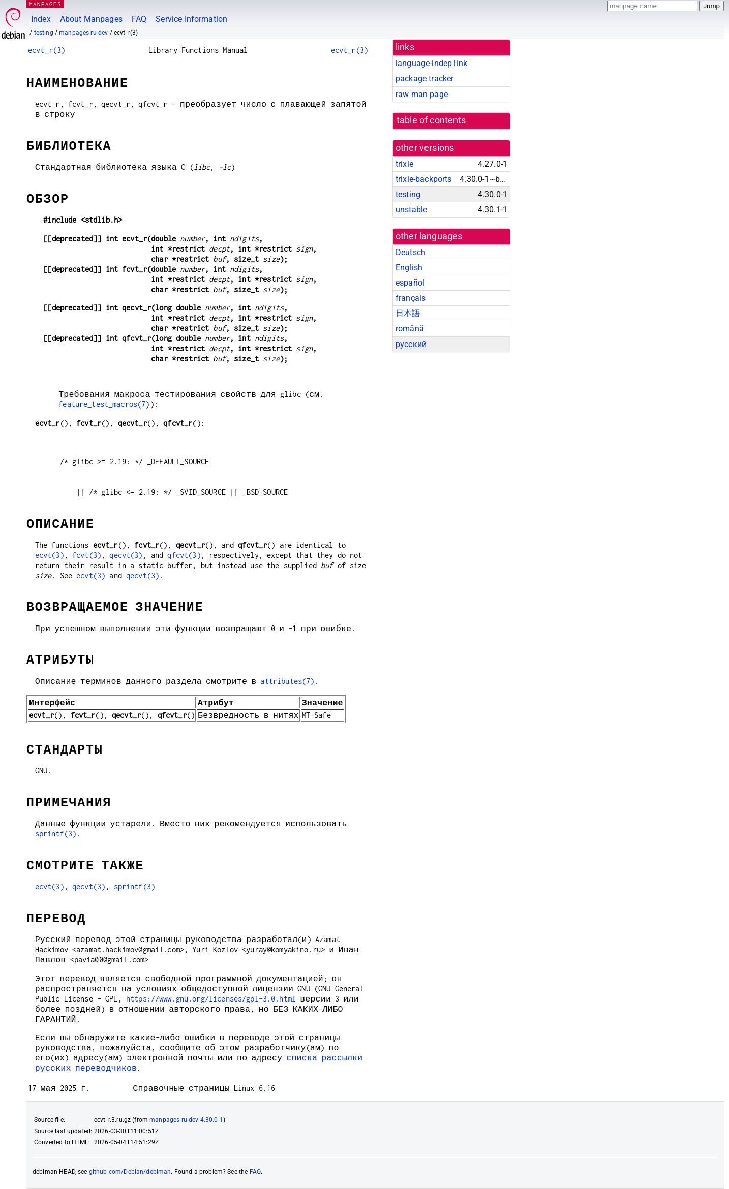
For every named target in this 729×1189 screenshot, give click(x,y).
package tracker (424, 78)
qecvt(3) (125, 555)
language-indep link (431, 63)
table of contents (431, 120)
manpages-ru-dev (83, 32)
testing (43, 32)
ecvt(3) (49, 555)
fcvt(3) (86, 555)
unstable (411, 209)
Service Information (191, 19)
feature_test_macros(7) (103, 404)
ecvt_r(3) (46, 50)
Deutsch (411, 252)
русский (411, 344)
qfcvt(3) (183, 555)
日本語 (408, 313)
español (410, 283)
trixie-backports (423, 179)
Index (41, 19)
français (411, 298)
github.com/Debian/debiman (130, 1171)
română (410, 328)
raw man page (422, 94)
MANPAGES (45, 4)
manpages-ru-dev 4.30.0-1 (186, 1119)
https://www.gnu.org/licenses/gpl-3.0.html (211, 998)
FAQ (139, 19)
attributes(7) (287, 681)
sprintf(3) (56, 833)
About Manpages (91, 19)
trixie (404, 164)
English (409, 267)
